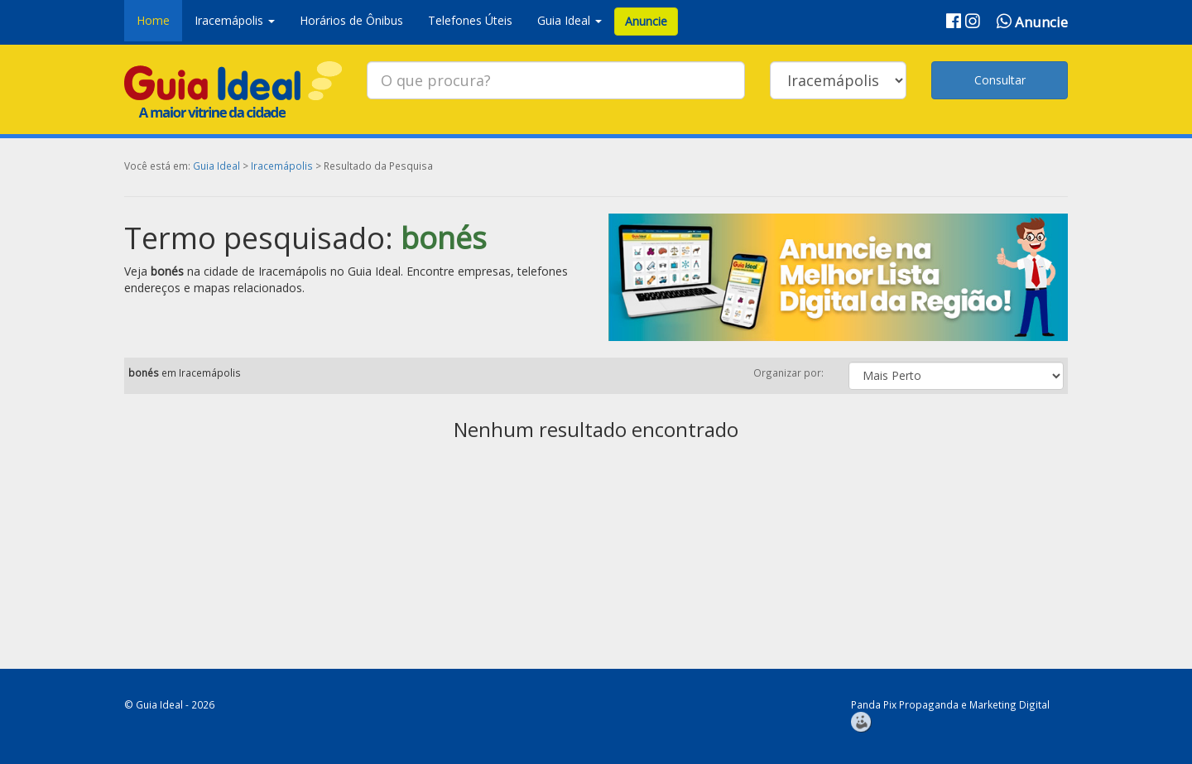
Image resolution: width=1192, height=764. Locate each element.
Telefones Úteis (470, 20)
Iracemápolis (282, 165)
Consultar (1000, 80)
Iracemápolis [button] (235, 20)
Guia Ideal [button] (569, 20)
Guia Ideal (216, 165)
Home (153, 20)
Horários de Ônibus (351, 20)
